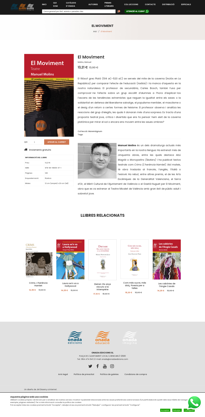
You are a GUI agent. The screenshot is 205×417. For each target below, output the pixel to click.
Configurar (189, 410)
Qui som (55, 4)
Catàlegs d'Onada (71, 4)
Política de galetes (109, 374)
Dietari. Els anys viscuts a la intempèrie (102, 287)
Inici (44, 4)
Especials (186, 4)
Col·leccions (131, 4)
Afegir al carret (57, 142)
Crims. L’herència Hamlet (38, 284)
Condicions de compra (135, 374)
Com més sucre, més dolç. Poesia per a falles (134, 286)
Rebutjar (177, 410)
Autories (93, 4)
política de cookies (73, 402)
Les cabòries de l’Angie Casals (166, 285)
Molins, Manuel (84, 62)
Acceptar (165, 410)
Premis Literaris (109, 4)
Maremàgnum (95, 131)
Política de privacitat (84, 374)
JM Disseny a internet (47, 389)
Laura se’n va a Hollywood (70, 284)
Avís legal (63, 374)
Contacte (150, 4)
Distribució (168, 4)
